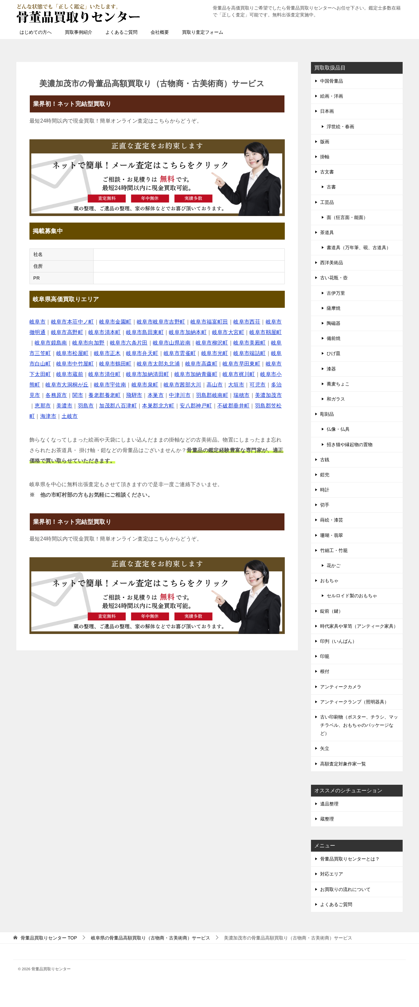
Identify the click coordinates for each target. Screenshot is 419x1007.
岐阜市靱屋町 (265, 332)
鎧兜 (324, 474)
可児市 (257, 384)
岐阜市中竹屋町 (75, 363)
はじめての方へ (36, 32)
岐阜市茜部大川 (182, 384)
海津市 (48, 416)
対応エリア (331, 874)
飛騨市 (134, 395)
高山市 (215, 384)
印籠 (324, 656)
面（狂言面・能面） (347, 217)
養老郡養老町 (104, 395)
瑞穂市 (241, 395)
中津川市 (180, 395)
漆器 (331, 368)
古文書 (327, 171)
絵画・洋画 (331, 96)
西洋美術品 (331, 262)
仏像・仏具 (338, 429)
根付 (324, 671)
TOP (49, 937)
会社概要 (160, 32)
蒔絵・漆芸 (331, 520)
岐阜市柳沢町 (212, 343)
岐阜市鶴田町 (115, 363)
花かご (333, 565)
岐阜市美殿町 (249, 343)
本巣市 (156, 395)
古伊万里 (336, 293)
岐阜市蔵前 (69, 374)
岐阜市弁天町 (142, 353)
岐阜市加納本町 (188, 332)
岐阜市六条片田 (129, 343)
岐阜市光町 (214, 353)
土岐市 (70, 416)
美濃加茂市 (268, 395)
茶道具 (327, 232)
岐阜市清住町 (104, 374)
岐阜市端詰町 (249, 353)
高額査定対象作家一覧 (343, 763)
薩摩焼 (333, 308)
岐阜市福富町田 (209, 322)
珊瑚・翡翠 (331, 535)
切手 (324, 504)
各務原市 (56, 395)
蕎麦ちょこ (338, 383)
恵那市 (43, 405)
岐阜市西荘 (246, 322)
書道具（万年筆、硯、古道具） (359, 247)
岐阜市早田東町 (241, 363)
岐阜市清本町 (104, 332)
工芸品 (327, 202)
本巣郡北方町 (158, 405)
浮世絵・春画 (340, 126)
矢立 (324, 748)
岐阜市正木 (107, 353)
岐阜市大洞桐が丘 (67, 384)
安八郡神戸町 (196, 405)
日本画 (327, 111)
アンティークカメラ (340, 686)
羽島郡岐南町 (212, 395)
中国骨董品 (331, 81)
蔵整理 (327, 818)
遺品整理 (329, 803)
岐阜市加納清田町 (147, 374)
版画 (324, 141)
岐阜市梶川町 (239, 374)
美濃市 (64, 405)
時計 (324, 489)
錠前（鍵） (331, 611)
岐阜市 (37, 322)
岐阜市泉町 (145, 384)
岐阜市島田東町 (145, 332)
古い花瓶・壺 (334, 277)
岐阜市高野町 (67, 332)
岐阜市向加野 (88, 343)
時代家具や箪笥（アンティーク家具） (359, 626)
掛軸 (324, 156)
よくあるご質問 (121, 32)
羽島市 (86, 405)
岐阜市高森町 (201, 363)
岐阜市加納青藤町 (195, 374)
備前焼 (333, 338)
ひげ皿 (333, 353)
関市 (77, 395)
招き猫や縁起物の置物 (350, 444)
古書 (331, 186)
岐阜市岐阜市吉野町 (161, 322)
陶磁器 (333, 323)
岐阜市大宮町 (228, 332)
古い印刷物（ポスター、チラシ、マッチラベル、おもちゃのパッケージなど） (359, 725)
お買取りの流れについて (345, 889)
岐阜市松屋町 (72, 353)
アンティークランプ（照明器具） (354, 701)
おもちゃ (329, 580)
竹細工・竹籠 (334, 550)
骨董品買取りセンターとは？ (350, 858)
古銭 (324, 459)
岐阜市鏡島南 (51, 343)
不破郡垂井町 (233, 405)
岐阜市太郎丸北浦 (158, 363)
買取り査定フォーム (202, 32)
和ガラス (336, 399)
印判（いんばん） (338, 641)
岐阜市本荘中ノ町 (72, 322)
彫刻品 (327, 414)
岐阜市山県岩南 (172, 343)
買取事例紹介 (78, 32)
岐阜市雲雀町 (180, 353)
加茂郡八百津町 (118, 405)
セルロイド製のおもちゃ (352, 595)
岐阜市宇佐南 (110, 384)
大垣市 (236, 384)
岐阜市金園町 (115, 322)
